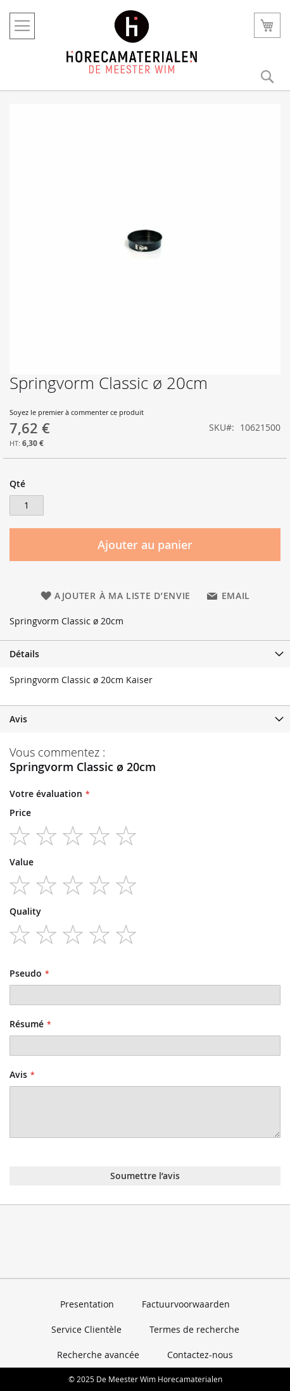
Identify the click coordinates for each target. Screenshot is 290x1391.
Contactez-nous (200, 1355)
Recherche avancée (98, 1355)
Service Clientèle (86, 1329)
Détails (24, 654)
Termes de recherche (194, 1329)
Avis (18, 719)
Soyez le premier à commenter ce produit (76, 412)
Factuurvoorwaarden (186, 1304)
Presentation (87, 1304)
